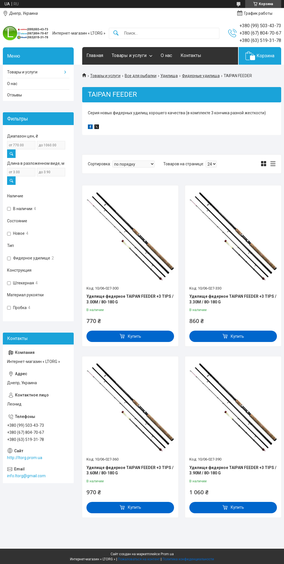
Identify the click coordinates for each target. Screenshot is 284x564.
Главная (94, 55)
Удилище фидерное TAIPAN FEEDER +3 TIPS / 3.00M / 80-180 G (129, 299)
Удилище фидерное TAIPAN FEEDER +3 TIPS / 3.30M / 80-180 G (232, 299)
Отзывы (14, 95)
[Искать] (116, 33)
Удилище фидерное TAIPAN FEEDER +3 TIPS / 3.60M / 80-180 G (129, 470)
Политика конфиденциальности (188, 559)
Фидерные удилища (201, 75)
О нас (166, 55)
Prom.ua (167, 554)
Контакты (191, 55)
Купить (134, 336)
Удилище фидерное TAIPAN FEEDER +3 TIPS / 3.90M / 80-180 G (232, 470)
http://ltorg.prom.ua (24, 457)
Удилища (169, 75)
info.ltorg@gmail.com (26, 476)
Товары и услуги (129, 55)
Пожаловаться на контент (139, 559)
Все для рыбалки (140, 75)
